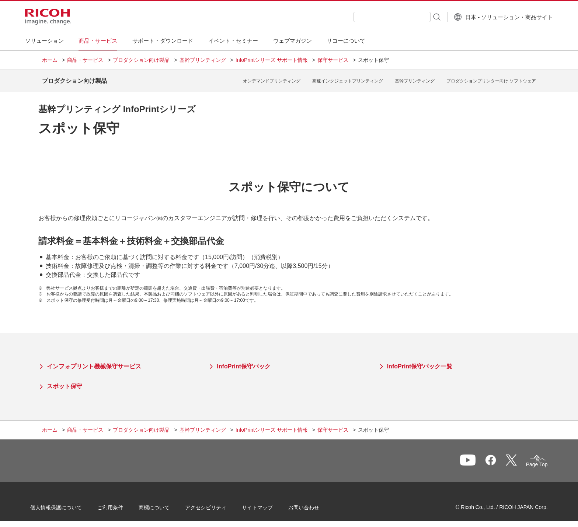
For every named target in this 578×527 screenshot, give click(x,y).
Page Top (525, 461)
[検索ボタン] (419, 16)
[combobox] (375, 17)
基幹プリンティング (203, 60)
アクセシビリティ (217, 504)
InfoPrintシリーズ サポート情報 (272, 60)
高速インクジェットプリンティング (347, 78)
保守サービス (332, 60)
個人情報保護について (68, 504)
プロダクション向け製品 (141, 60)
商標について (165, 504)
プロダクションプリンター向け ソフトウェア (491, 78)
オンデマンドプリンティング (271, 78)
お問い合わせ (315, 504)
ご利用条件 (122, 504)
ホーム (50, 60)
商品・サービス (85, 60)
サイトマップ (269, 504)
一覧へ (497, 459)
